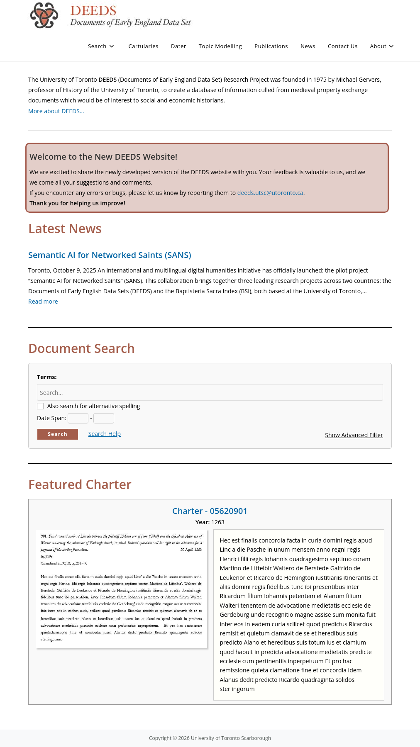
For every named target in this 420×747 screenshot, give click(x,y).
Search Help (104, 434)
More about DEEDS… (56, 111)
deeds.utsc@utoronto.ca (270, 193)
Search (58, 434)
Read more (43, 301)
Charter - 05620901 (210, 510)
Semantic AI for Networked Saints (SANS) (109, 254)
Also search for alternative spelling (93, 406)
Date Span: (51, 418)
